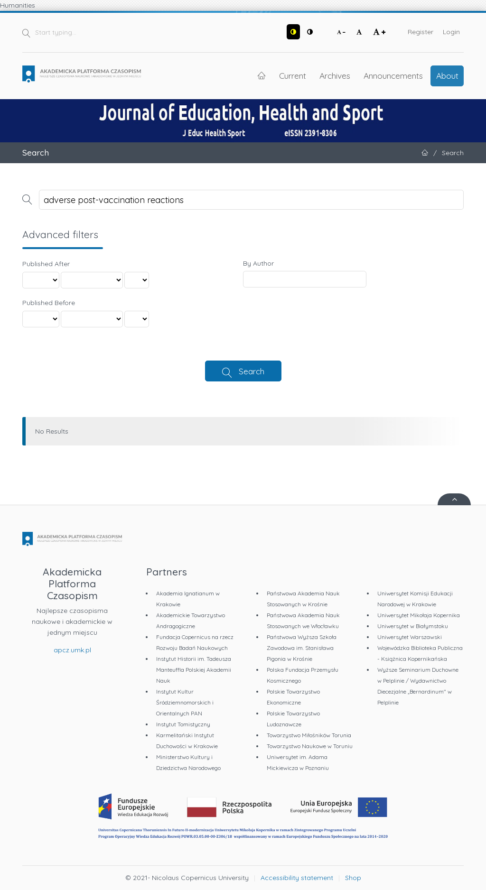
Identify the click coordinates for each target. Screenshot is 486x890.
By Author (258, 263)
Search (251, 371)
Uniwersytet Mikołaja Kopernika (418, 615)
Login (451, 32)
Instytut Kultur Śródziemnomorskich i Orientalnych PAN (185, 702)
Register (420, 32)
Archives (334, 75)
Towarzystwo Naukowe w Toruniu (310, 746)
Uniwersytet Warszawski (409, 636)
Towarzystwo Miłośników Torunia (309, 735)
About (447, 75)
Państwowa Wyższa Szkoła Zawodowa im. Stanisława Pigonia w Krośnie (301, 647)
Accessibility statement (297, 877)
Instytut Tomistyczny (183, 724)
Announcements (393, 75)
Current (292, 75)
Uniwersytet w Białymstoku (412, 626)
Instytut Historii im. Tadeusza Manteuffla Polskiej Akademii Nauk (193, 669)
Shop (353, 877)
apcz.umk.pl (72, 650)
